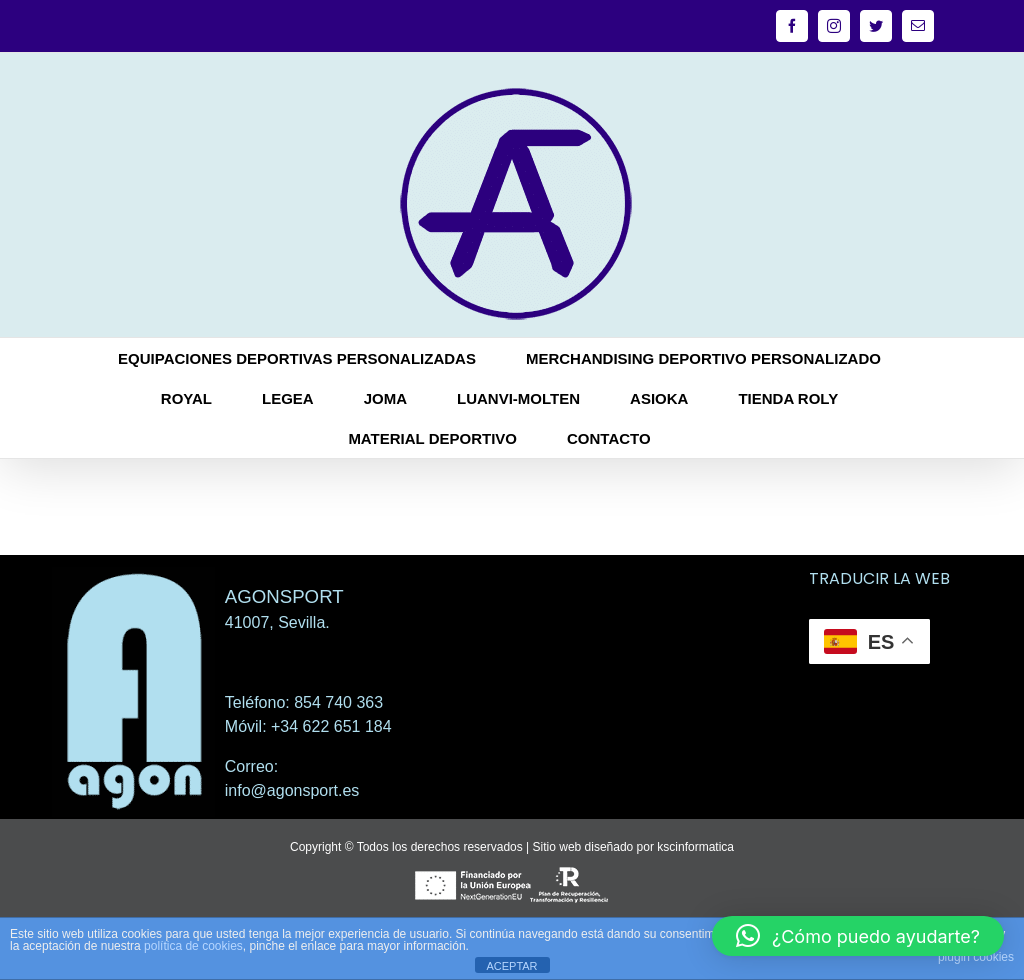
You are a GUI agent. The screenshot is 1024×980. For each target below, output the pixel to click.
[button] (858, 936)
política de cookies (193, 946)
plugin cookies (976, 957)
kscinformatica (695, 847)
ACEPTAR (511, 966)
